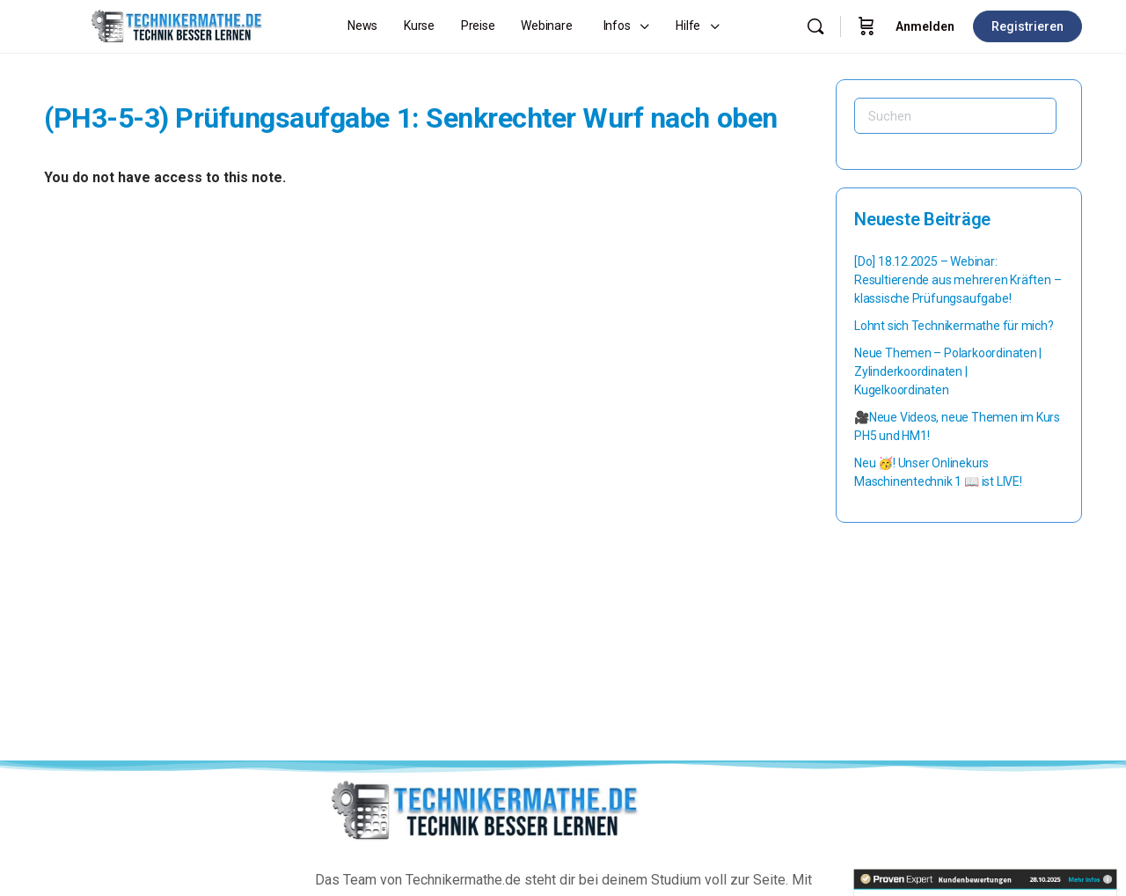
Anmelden (925, 26)
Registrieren (1027, 26)
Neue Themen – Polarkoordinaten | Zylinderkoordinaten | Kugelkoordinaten (948, 371)
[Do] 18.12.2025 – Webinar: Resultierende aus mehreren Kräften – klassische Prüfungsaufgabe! (957, 279)
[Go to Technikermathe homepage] (176, 24)
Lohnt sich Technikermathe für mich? (954, 326)
